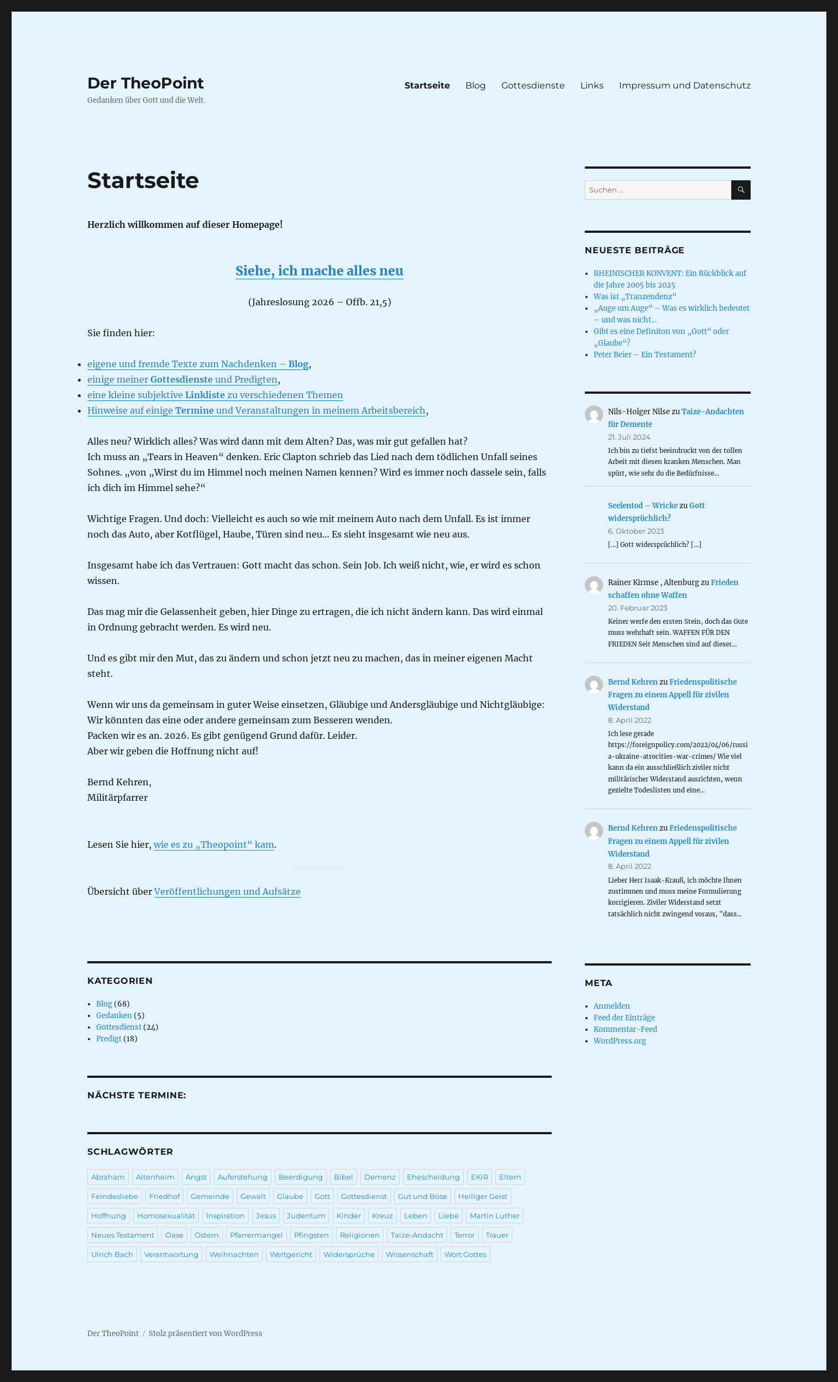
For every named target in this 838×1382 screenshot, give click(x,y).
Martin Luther (495, 1215)
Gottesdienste (533, 85)
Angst (196, 1176)
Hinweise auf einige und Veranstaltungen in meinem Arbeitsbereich (256, 410)
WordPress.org (620, 1041)
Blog (475, 85)
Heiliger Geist (482, 1196)
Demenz (380, 1176)
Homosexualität (166, 1215)
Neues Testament (122, 1234)
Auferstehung (243, 1176)
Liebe (448, 1215)
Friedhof (164, 1196)
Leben (415, 1215)
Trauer (497, 1234)
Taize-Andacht (417, 1234)
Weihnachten (234, 1254)
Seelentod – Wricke (643, 505)
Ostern (207, 1234)
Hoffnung (108, 1215)
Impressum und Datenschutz (685, 85)
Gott (322, 1196)
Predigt (109, 1039)
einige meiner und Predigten (182, 379)
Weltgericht (291, 1254)
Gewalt (253, 1196)
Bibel (343, 1176)
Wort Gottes (465, 1254)
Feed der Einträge (624, 1018)
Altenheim (155, 1176)
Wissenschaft (409, 1254)
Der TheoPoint (145, 83)
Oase (174, 1234)
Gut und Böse (422, 1196)
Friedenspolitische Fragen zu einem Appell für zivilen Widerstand (672, 695)
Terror (464, 1234)
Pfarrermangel (256, 1234)
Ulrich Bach (112, 1254)
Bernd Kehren (633, 682)
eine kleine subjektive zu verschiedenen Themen (215, 394)
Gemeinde (210, 1196)
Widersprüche (349, 1254)
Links (592, 85)
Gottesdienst (119, 1027)
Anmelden (612, 1006)
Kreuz (382, 1215)
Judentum (306, 1215)
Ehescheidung (433, 1176)
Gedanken (114, 1015)
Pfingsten (311, 1234)
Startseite (427, 85)
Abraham (108, 1176)
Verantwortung (171, 1254)
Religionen (360, 1234)
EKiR (479, 1176)
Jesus (266, 1215)
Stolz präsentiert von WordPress (206, 1333)
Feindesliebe (114, 1196)
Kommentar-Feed (625, 1029)
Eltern (510, 1176)
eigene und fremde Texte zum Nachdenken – (197, 363)
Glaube (290, 1196)
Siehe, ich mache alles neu (319, 271)
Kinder (349, 1215)
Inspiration (225, 1215)
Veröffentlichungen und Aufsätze (227, 891)
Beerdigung (301, 1176)
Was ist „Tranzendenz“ (635, 296)
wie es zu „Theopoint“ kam (214, 844)
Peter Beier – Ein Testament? (645, 354)
